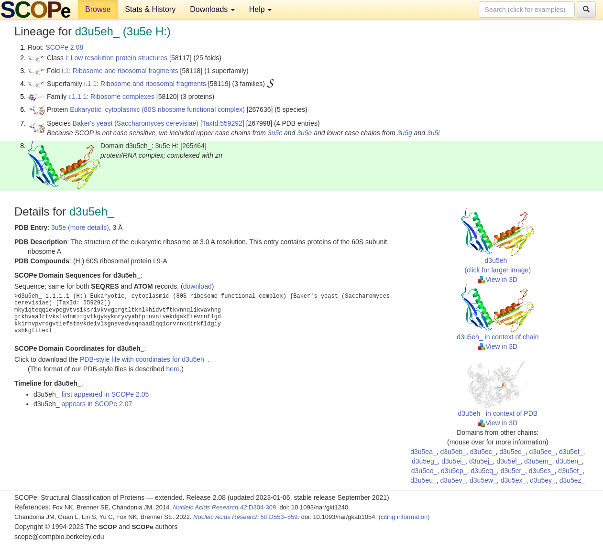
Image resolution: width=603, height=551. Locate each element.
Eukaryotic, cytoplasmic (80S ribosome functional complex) (157, 109)
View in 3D (497, 279)
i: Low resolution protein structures (116, 58)
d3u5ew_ (483, 480)
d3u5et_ (570, 471)
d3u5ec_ (483, 451)
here (172, 369)
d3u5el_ (508, 461)
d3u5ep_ (454, 471)
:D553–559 (245, 516)
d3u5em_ (538, 461)
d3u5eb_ (453, 451)
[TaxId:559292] (222, 123)
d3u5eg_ (425, 461)
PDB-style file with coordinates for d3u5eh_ (144, 359)
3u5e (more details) (80, 227)
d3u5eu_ (423, 480)
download (197, 286)
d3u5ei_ (453, 461)
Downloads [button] (212, 9)
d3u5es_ (542, 471)
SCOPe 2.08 (64, 47)
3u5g (404, 133)
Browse (97, 9)
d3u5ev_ (453, 480)
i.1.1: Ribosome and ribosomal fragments (145, 83)
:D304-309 (224, 507)
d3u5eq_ (484, 471)
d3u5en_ (569, 461)
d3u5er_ (513, 471)
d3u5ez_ (572, 480)
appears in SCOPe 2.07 (96, 404)
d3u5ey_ (543, 480)
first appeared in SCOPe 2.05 (105, 394)
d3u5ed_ (512, 451)
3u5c (275, 133)
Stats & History (150, 9)
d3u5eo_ (424, 471)
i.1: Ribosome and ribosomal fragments (120, 71)
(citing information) (404, 516)
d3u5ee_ (542, 451)
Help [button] (260, 9)
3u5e (304, 133)
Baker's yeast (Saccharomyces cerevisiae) (135, 123)
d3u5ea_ (423, 451)
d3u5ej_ (481, 461)
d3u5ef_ (571, 451)
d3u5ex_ (513, 480)
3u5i (433, 133)
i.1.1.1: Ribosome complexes (111, 96)
